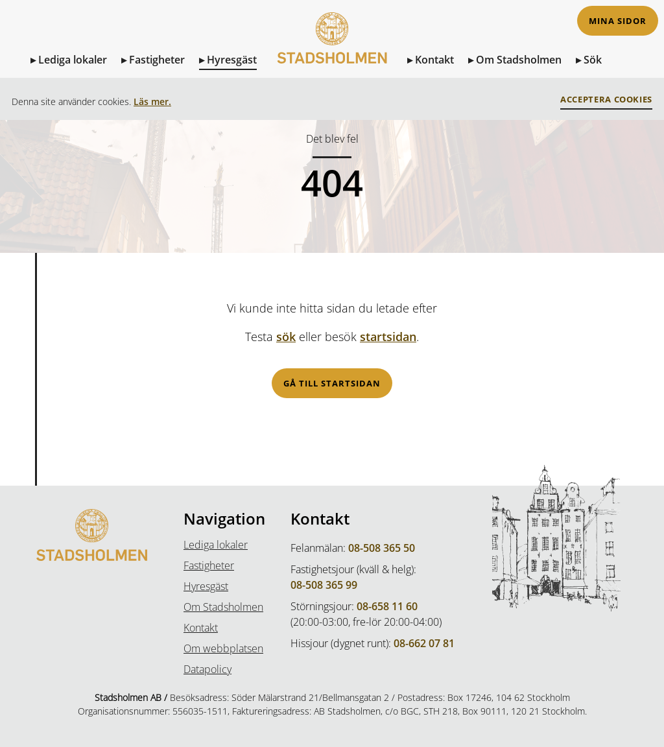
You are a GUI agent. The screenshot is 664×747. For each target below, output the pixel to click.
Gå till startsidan (332, 383)
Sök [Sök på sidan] (593, 60)
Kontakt (434, 60)
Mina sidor (617, 21)
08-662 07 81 (424, 643)
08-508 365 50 (381, 548)
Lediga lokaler (72, 60)
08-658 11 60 (387, 606)
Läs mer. (152, 101)
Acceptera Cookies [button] (606, 99)
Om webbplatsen (223, 648)
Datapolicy (207, 669)
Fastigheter (157, 60)
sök (286, 336)
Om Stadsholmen (519, 60)
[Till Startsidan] (332, 51)
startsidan (388, 336)
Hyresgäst (232, 60)
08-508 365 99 (323, 585)
